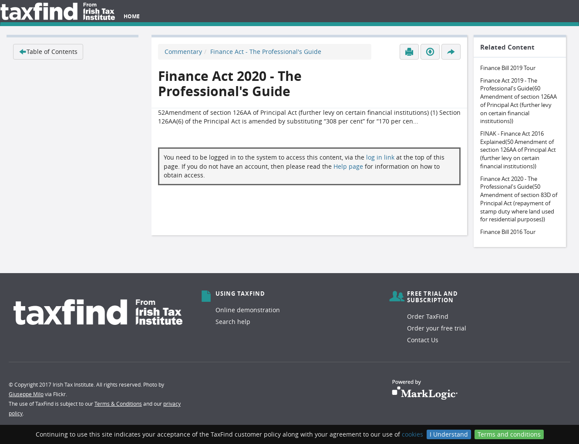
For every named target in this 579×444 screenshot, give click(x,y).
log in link (380, 157)
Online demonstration (247, 310)
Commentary (183, 51)
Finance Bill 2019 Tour (507, 68)
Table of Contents (48, 51)
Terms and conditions (509, 434)
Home (132, 16)
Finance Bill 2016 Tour (507, 232)
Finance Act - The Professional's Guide (265, 51)
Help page (348, 166)
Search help (232, 321)
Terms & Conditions (118, 403)
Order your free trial (436, 328)
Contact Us (422, 340)
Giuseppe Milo (26, 394)
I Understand (449, 434)
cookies (412, 434)
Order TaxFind (427, 316)
